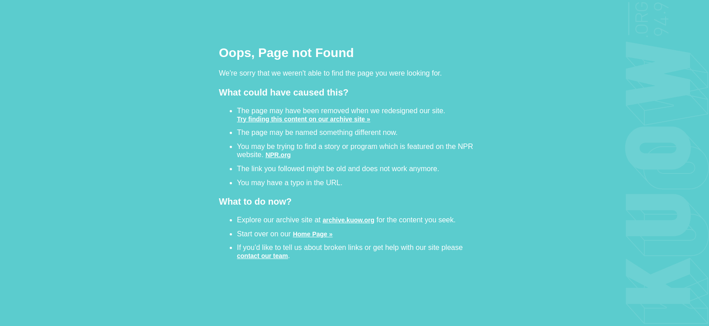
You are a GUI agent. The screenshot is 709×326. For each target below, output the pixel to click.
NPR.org (278, 154)
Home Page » (313, 233)
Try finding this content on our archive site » (303, 118)
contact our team (262, 255)
